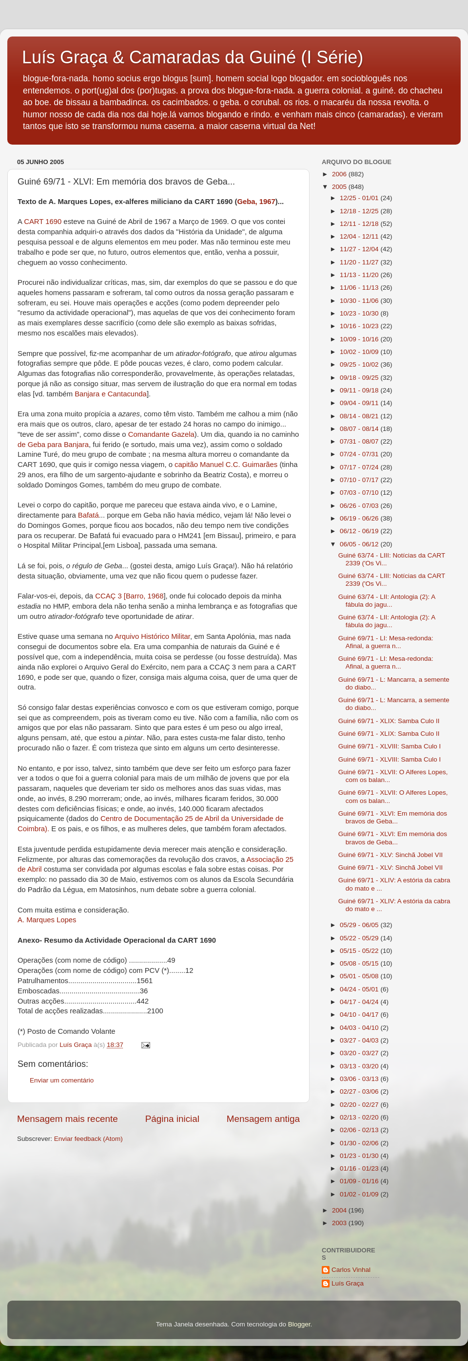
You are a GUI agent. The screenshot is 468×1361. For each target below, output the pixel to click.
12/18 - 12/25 (360, 211)
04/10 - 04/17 (360, 1014)
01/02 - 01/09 (360, 1194)
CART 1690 (42, 221)
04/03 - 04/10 (360, 1027)
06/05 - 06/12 (360, 544)
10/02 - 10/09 (360, 351)
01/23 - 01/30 (360, 1155)
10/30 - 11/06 (360, 300)
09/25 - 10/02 (360, 364)
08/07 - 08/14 (360, 428)
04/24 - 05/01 (360, 989)
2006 (340, 174)
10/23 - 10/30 (360, 313)
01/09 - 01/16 (360, 1181)
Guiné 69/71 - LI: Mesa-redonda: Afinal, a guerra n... (385, 642)
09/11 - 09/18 (360, 390)
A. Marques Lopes (47, 920)
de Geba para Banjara (53, 444)
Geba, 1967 (256, 201)
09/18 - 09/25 (360, 377)
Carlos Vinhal (351, 1269)
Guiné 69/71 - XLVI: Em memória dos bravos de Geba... (392, 817)
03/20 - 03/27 (360, 1053)
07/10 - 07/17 (360, 480)
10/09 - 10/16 (360, 339)
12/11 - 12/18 (360, 223)
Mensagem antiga (263, 1119)
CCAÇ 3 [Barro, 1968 (129, 596)
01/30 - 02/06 (360, 1143)
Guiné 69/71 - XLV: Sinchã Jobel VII (390, 854)
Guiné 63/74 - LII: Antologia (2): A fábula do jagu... (386, 600)
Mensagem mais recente (67, 1119)
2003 (340, 1223)
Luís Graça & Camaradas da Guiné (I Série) (192, 57)
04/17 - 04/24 (360, 1002)
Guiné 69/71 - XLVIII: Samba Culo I (389, 746)
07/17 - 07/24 (360, 467)
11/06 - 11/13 (360, 287)
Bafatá (88, 515)
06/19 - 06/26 (360, 518)
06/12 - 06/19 (360, 531)
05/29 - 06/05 (360, 925)
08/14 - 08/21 (360, 416)
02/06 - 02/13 (360, 1130)
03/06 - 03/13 (360, 1078)
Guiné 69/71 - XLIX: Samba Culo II (389, 721)
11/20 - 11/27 (360, 262)
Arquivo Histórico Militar (152, 636)
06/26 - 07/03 (360, 505)
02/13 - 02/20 (360, 1117)
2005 (340, 186)
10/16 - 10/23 (360, 326)
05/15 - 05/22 (360, 950)
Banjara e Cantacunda (111, 394)
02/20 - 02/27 (360, 1104)
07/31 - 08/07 (360, 441)
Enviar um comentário (62, 1080)
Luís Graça (348, 1283)
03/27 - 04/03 (360, 1040)
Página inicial (172, 1119)
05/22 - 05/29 (360, 938)
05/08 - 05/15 (360, 963)
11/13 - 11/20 (360, 275)
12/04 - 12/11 (360, 236)
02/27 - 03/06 (360, 1091)
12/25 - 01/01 (360, 198)
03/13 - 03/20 (360, 1066)
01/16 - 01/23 (360, 1168)
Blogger (299, 1324)
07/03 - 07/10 (360, 492)
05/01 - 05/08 (360, 976)
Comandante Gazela (161, 434)
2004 (340, 1210)
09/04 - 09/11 (360, 403)
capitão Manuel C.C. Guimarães (226, 464)
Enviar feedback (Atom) (88, 1138)
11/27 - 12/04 (360, 249)
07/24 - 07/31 (360, 454)
